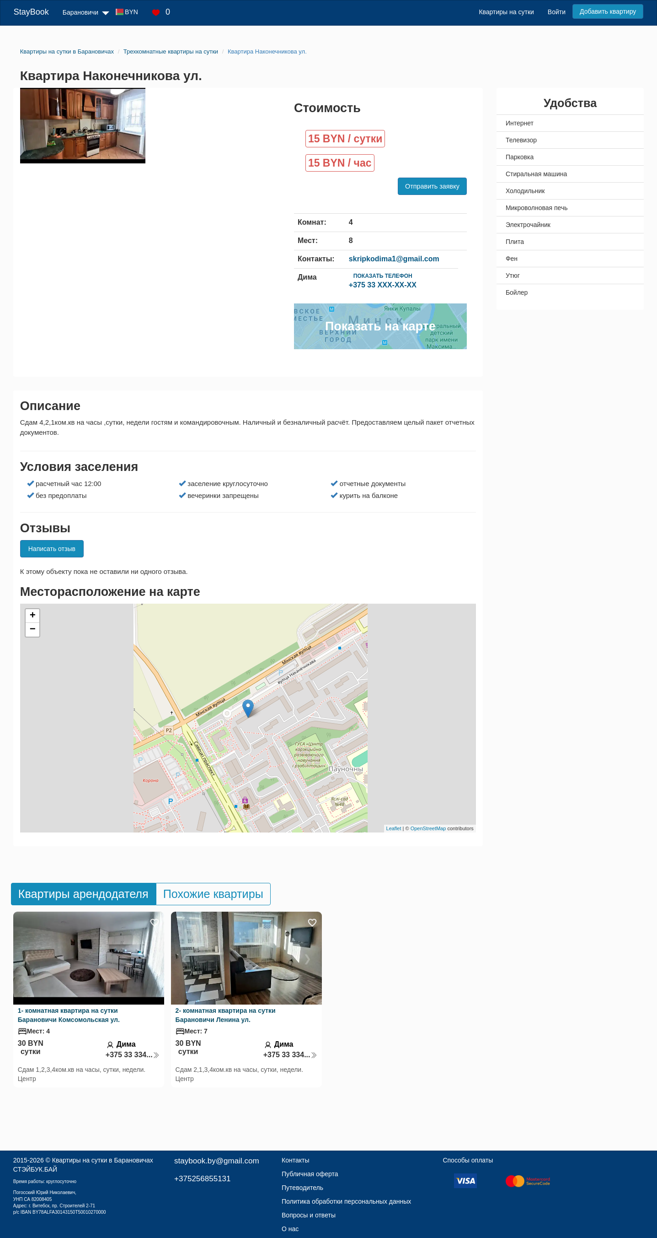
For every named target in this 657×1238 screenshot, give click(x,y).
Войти (557, 12)
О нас (290, 1229)
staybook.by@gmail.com (216, 1161)
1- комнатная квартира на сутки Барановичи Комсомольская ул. (69, 1015)
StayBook (31, 11)
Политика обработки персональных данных (346, 1201)
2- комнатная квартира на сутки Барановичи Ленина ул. (226, 1015)
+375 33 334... (133, 1055)
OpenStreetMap (428, 828)
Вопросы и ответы (309, 1215)
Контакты (295, 1160)
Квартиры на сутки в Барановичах (102, 1160)
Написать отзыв (51, 548)
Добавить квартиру (608, 11)
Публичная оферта (310, 1174)
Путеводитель (302, 1187)
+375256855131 (202, 1178)
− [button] (33, 630)
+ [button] (33, 616)
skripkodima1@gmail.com (394, 259)
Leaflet (393, 828)
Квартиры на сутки (506, 12)
